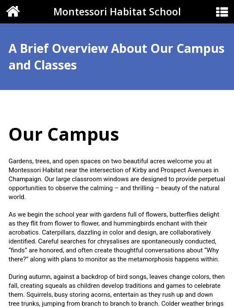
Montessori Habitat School (117, 11)
